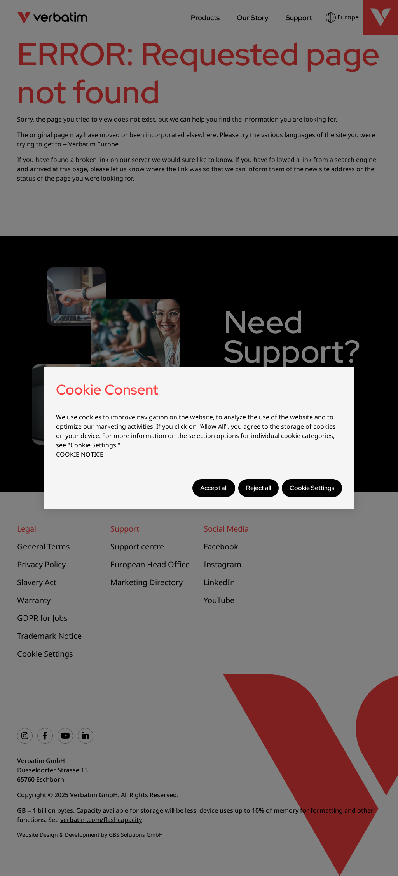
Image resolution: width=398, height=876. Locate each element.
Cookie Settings (312, 488)
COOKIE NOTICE (79, 454)
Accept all (213, 488)
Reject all (258, 488)
